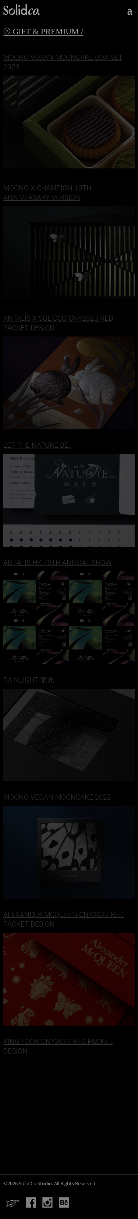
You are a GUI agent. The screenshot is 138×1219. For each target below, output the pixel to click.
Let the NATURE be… (38, 445)
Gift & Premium (45, 31)
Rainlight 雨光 (28, 680)
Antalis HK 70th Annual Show (57, 562)
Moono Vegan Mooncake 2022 (57, 797)
